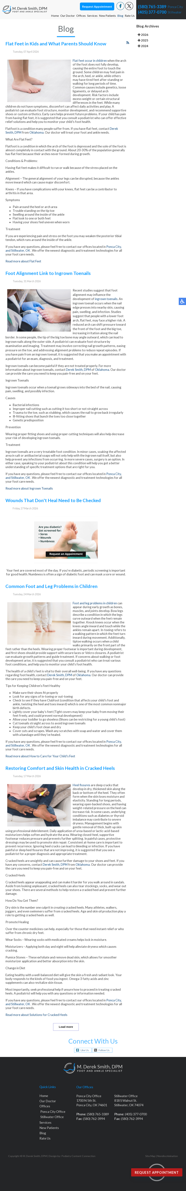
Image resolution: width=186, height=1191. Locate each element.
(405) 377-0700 (152, 12)
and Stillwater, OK (17, 259)
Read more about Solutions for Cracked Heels (36, 1023)
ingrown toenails (106, 307)
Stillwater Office (52, 1117)
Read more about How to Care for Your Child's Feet (40, 764)
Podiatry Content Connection (78, 1156)
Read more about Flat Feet (23, 270)
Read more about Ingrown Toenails (29, 497)
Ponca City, (114, 255)
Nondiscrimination (167, 1156)
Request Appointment (97, 6)
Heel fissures (81, 793)
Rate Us (130, 15)
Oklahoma (36, 141)
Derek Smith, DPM (78, 378)
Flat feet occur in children (90, 69)
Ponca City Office (52, 1112)
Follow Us (104, 1050)
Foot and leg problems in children (95, 612)
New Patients (107, 15)
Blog (120, 15)
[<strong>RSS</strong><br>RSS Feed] (127, 51)
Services (92, 15)
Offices (81, 15)
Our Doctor (67, 15)
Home (55, 15)
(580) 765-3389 (152, 6)
